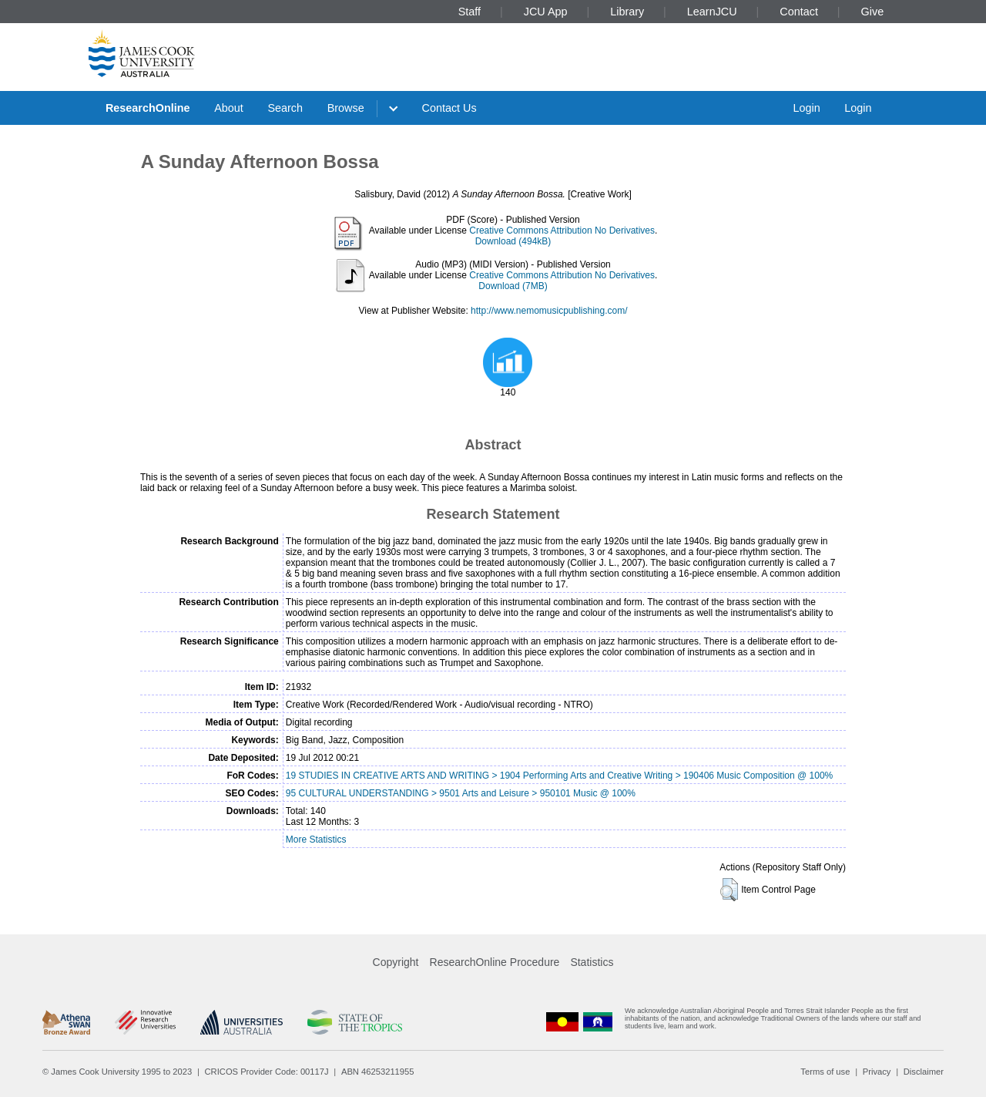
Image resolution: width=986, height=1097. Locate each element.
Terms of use (825, 1071)
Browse (345, 108)
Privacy (877, 1071)
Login (806, 108)
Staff (469, 11)
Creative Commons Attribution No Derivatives (562, 230)
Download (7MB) (512, 286)
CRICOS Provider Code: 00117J (267, 1071)
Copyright (396, 962)
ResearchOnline (148, 108)
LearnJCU (712, 11)
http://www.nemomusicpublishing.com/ (549, 310)
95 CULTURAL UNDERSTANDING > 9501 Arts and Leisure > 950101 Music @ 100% (461, 793)
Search (285, 108)
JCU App (546, 11)
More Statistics (316, 839)
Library (627, 11)
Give (872, 11)
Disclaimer (924, 1071)
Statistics (591, 962)
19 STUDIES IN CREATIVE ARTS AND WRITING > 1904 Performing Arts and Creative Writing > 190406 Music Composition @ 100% (559, 775)
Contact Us (449, 108)
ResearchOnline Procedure (495, 962)
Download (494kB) (513, 241)
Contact (799, 11)
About (228, 108)
